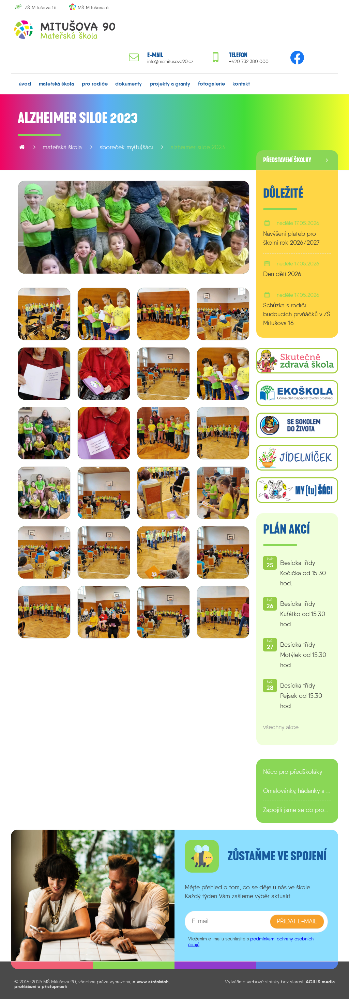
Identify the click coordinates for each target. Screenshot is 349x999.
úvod (25, 83)
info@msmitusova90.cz (170, 61)
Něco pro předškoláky (292, 771)
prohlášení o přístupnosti (40, 986)
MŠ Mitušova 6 (93, 7)
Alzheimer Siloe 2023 (197, 147)
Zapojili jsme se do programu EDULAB (297, 810)
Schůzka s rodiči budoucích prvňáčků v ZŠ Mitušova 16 (296, 314)
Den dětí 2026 (282, 273)
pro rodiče (95, 83)
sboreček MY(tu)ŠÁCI (126, 147)
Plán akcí (286, 529)
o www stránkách (150, 981)
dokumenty (128, 83)
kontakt (241, 83)
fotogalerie (211, 83)
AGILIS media (320, 981)
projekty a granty (170, 83)
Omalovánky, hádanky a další (297, 791)
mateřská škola (56, 83)
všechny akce (281, 727)
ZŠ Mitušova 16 (40, 7)
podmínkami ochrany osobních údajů (251, 941)
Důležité (283, 193)
